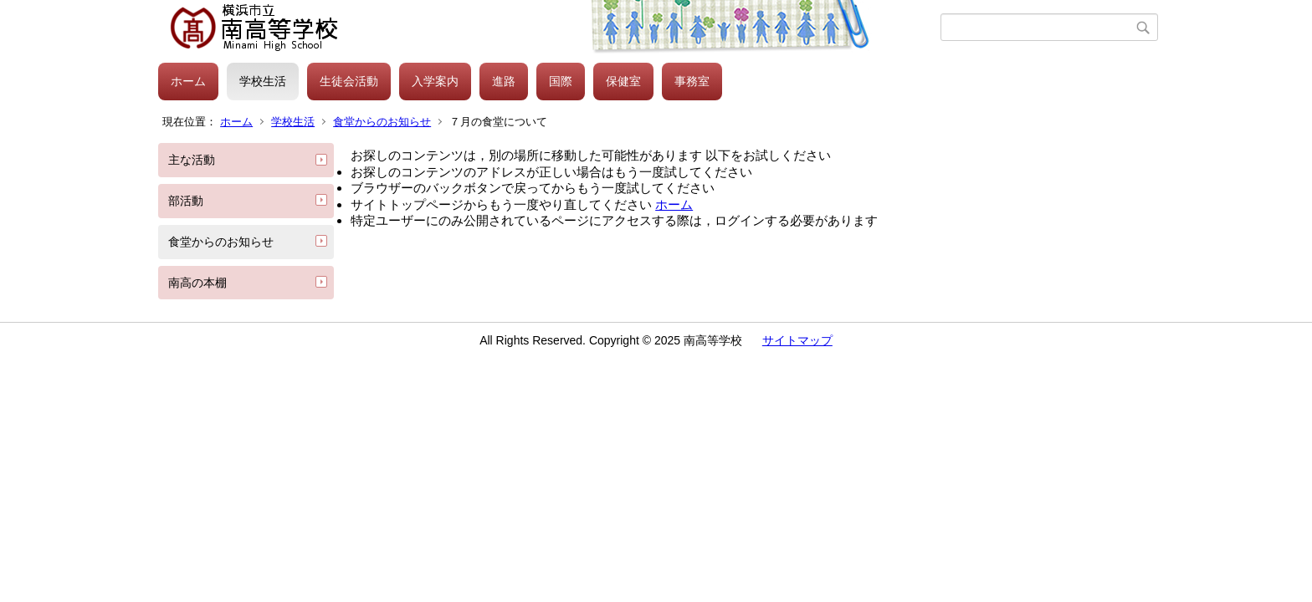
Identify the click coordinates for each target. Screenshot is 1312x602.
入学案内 (435, 81)
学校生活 (262, 81)
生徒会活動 (349, 81)
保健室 (623, 81)
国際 (560, 81)
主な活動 (191, 159)
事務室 (692, 81)
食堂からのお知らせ (382, 121)
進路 (503, 81)
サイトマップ (797, 340)
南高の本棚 (197, 282)
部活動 (185, 200)
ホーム (188, 81)
